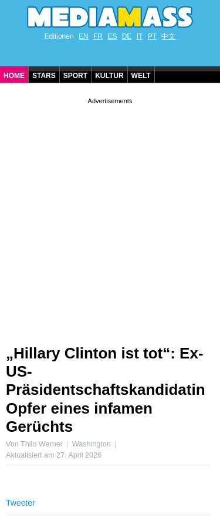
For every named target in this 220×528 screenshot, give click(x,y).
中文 (168, 36)
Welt (141, 76)
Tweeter (20, 502)
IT (140, 36)
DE (127, 36)
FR (98, 36)
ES (112, 36)
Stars (44, 76)
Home (14, 76)
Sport (75, 76)
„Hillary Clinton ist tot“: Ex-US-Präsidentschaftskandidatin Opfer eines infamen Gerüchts (105, 389)
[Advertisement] (110, 217)
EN (84, 36)
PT (152, 36)
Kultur (109, 76)
